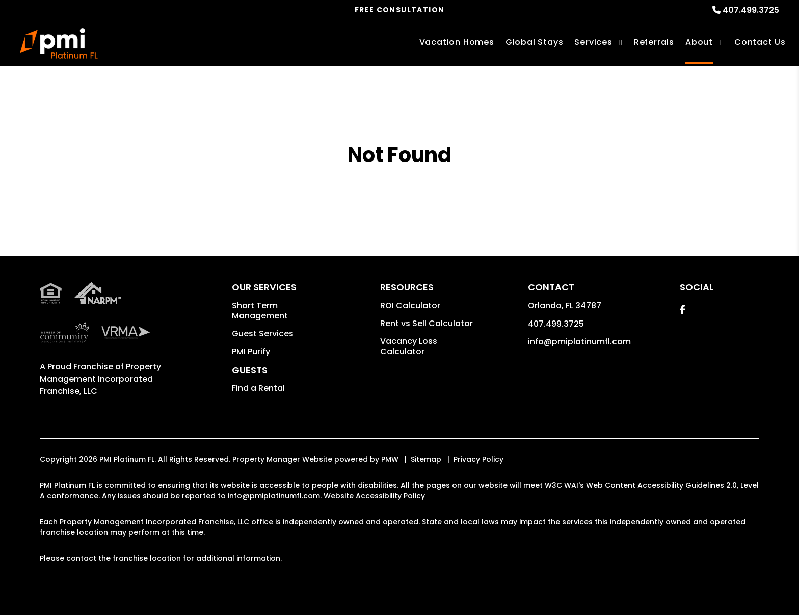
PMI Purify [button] (251, 351)
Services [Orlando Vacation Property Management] (593, 42)
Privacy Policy (478, 459)
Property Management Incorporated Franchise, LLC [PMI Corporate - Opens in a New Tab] (100, 379)
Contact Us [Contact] (760, 42)
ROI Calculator (410, 305)
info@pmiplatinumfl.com (579, 341)
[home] (59, 43)
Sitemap (426, 459)
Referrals (654, 42)
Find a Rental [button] (258, 388)
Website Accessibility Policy (374, 496)
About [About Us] (699, 42)
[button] (682, 309)
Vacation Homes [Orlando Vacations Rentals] (456, 42)
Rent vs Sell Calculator (426, 323)
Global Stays (534, 42)
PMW (389, 459)
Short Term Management (260, 311)
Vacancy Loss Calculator (408, 346)
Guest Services (263, 333)
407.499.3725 (751, 10)
